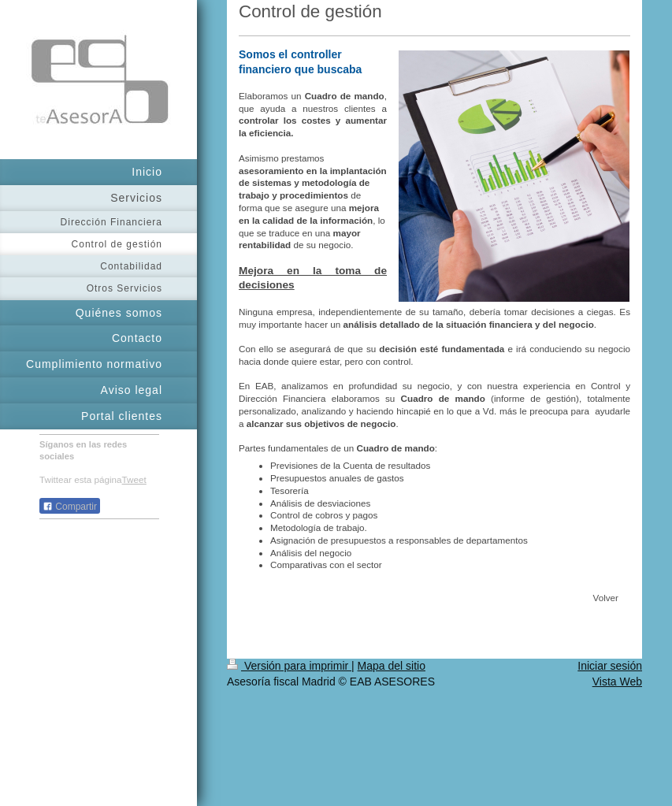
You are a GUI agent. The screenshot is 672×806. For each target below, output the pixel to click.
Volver (605, 597)
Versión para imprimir (289, 665)
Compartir (70, 506)
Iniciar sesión (609, 665)
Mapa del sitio (391, 665)
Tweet (134, 479)
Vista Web (617, 681)
